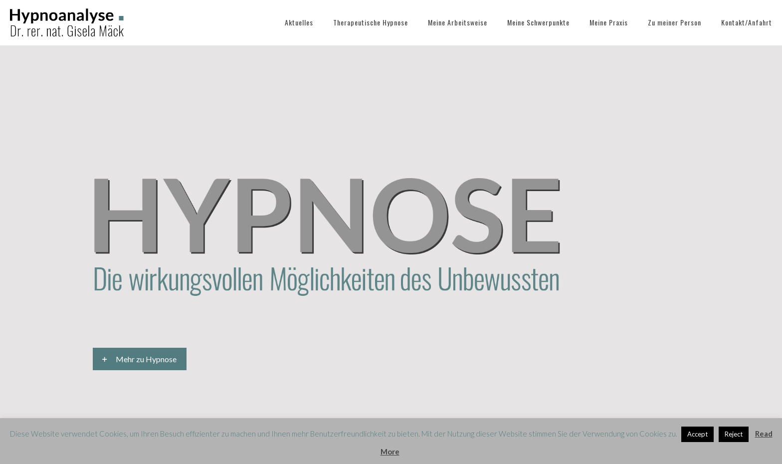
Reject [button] (734, 434)
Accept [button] (697, 434)
